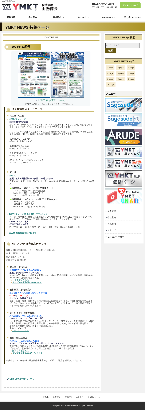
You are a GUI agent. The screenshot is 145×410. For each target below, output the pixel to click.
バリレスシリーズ (17, 119)
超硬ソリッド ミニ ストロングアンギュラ (28, 214)
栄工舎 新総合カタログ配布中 (22, 233)
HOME (45, 397)
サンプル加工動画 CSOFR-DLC (27, 282)
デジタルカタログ (129, 5)
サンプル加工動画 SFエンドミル (27, 353)
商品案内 (57, 17)
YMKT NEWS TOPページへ (21, 379)
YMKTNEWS (107, 17)
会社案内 (32, 17)
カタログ (82, 17)
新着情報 (11, 17)
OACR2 (12, 176)
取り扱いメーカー (132, 17)
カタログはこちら (20, 280)
